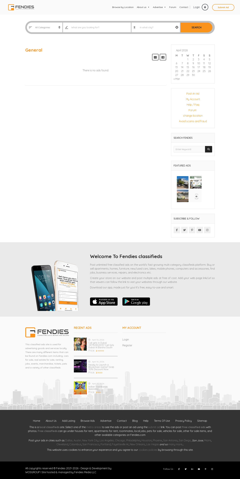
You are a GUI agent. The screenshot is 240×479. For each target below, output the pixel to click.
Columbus (75, 444)
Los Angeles (107, 440)
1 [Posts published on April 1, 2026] (187, 59)
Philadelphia (133, 440)
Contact (183, 7)
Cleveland (62, 444)
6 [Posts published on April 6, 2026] (176, 63)
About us (143, 7)
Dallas (69, 440)
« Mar (177, 78)
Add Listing (68, 420)
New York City (90, 440)
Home (36, 420)
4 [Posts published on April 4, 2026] (204, 59)
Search (196, 27)
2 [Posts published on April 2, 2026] (193, 59)
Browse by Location (123, 7)
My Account (193, 99)
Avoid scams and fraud (193, 121)
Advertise (159, 7)
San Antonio (170, 440)
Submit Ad (223, 7)
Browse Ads (88, 420)
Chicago (120, 440)
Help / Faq (193, 104)
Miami (207, 440)
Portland (106, 444)
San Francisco (90, 444)
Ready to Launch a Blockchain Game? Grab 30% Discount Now (101, 367)
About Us (51, 420)
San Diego (185, 440)
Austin (77, 440)
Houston (147, 440)
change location (193, 115)
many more (175, 444)
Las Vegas (152, 444)
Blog (135, 420)
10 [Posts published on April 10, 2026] (198, 63)
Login (200, 7)
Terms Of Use (162, 420)
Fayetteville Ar (120, 444)
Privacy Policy (183, 420)
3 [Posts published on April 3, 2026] (198, 59)
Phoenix (157, 440)
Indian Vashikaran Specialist (98, 387)
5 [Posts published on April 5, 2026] (209, 59)
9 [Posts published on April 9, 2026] (193, 63)
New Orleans (137, 444)
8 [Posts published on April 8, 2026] (188, 63)
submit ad (154, 427)
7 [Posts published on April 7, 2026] (182, 63)
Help (146, 420)
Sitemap (202, 420)
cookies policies (148, 449)
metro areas (93, 427)
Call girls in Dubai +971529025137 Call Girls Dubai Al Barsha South (101, 345)
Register (127, 345)
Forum (172, 7)
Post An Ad (192, 93)
